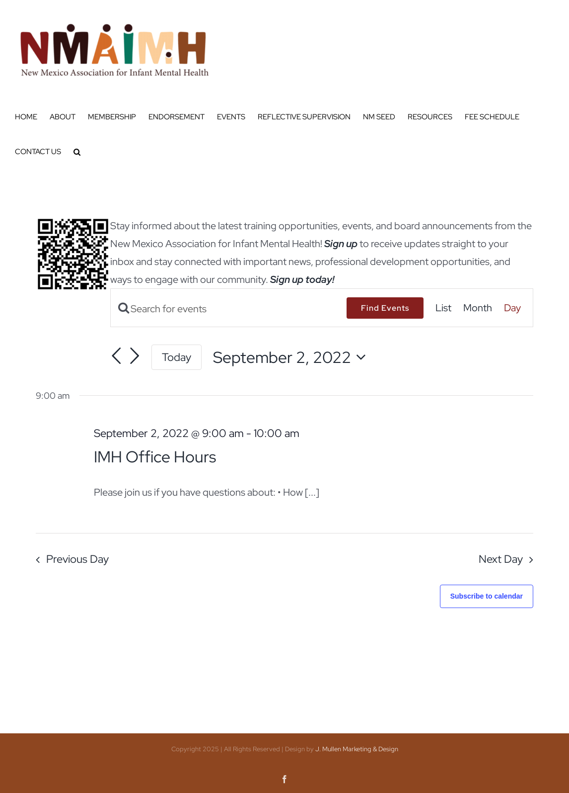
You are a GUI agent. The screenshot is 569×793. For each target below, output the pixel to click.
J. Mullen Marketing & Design (356, 749)
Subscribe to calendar (486, 596)
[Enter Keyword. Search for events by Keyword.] (229, 308)
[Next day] (135, 356)
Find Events (385, 308)
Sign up (340, 243)
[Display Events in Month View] (477, 308)
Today (176, 357)
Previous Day (77, 559)
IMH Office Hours (155, 456)
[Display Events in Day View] (512, 308)
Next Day (501, 559)
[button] (76, 151)
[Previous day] (116, 356)
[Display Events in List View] (443, 308)
